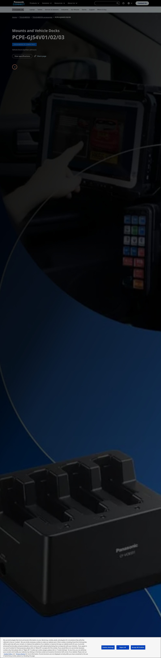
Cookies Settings (108, 647)
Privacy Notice (20, 654)
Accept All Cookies (138, 647)
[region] (80, 647)
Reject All (123, 647)
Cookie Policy (8, 654)
